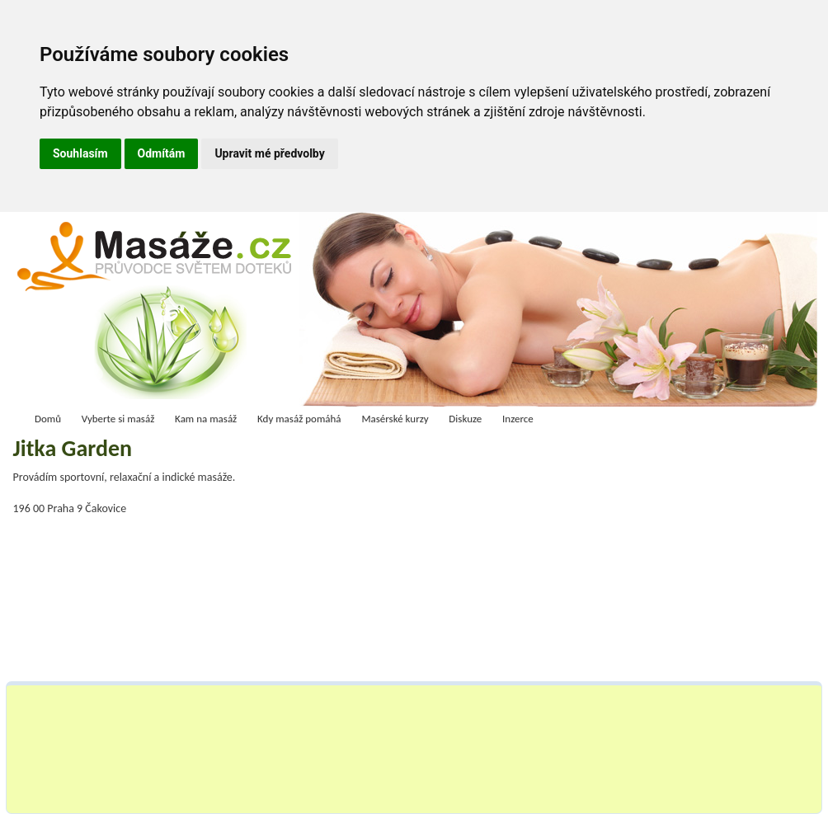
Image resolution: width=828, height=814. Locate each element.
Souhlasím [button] (80, 153)
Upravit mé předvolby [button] (269, 153)
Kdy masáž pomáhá (299, 418)
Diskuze (465, 418)
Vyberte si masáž (118, 418)
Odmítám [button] (162, 153)
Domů (48, 418)
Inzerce (518, 418)
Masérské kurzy (394, 418)
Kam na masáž (206, 418)
